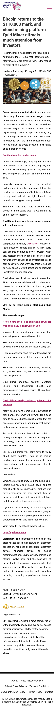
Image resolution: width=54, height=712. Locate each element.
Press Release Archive (31, 680)
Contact (49, 692)
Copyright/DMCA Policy (13, 692)
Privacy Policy (35, 692)
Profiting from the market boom (19, 155)
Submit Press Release (16, 686)
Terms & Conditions (39, 686)
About (15, 680)
